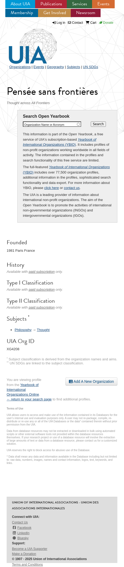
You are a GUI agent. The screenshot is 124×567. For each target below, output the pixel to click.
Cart (91, 23)
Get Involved (54, 12)
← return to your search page (29, 399)
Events (103, 4)
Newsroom (85, 12)
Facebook (21, 528)
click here (51, 188)
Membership (22, 12)
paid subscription (42, 272)
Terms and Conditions (27, 564)
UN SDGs (90, 67)
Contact (75, 23)
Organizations (20, 67)
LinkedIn (21, 533)
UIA (27, 43)
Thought (43, 330)
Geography (55, 67)
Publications (51, 4)
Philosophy (23, 330)
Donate (106, 23)
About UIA (20, 4)
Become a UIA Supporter (29, 549)
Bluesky (20, 538)
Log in (61, 23)
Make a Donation (24, 554)
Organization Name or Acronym (44, 124)
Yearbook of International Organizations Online (23, 389)
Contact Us (20, 522)
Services (79, 4)
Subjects (73, 67)
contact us (72, 188)
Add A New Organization (91, 381)
